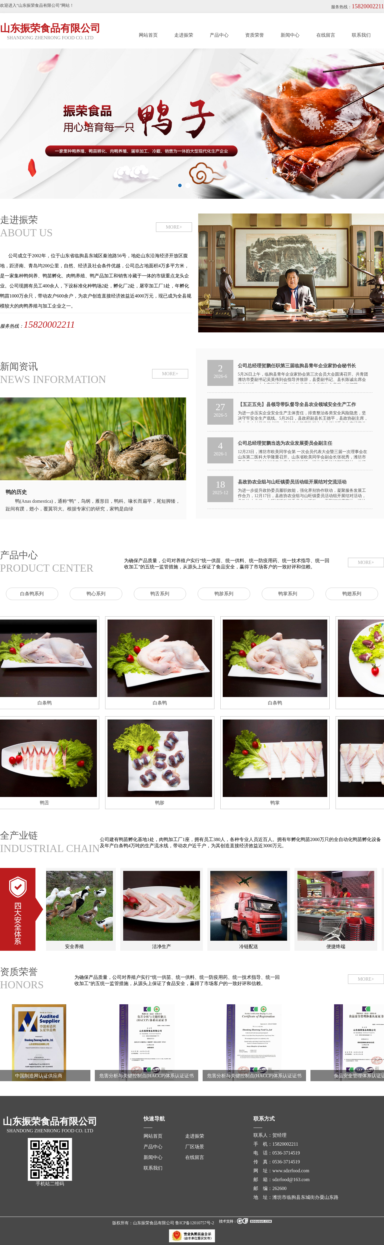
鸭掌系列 (287, 593)
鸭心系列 (96, 593)
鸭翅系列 (351, 593)
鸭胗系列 (223, 593)
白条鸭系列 (32, 593)
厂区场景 (194, 1146)
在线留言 (325, 35)
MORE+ (174, 226)
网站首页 (148, 35)
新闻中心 (290, 35)
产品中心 (219, 35)
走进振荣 (183, 35)
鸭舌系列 (159, 593)
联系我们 (361, 35)
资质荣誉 (254, 35)
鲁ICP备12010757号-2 (194, 1223)
